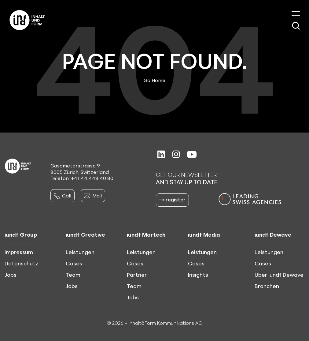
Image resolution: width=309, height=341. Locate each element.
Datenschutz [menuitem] (21, 263)
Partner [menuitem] (137, 274)
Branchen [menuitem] (267, 286)
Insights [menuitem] (198, 274)
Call (62, 196)
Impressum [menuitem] (19, 252)
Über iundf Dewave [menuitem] (279, 274)
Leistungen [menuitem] (80, 252)
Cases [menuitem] (74, 263)
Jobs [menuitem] (11, 274)
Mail (93, 196)
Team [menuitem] (73, 274)
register (172, 200)
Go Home (154, 80)
